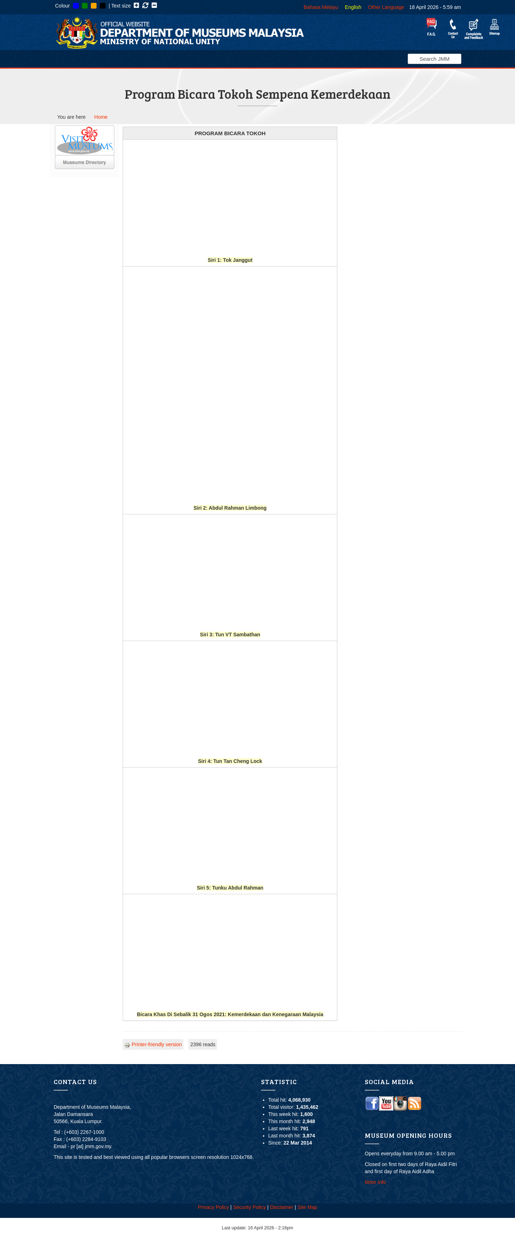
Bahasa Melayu (321, 7)
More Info (375, 1182)
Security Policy (249, 1207)
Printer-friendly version (153, 1044)
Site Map (307, 1207)
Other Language (386, 7)
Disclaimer (281, 1207)
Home (101, 117)
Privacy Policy (213, 1207)
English (353, 7)
